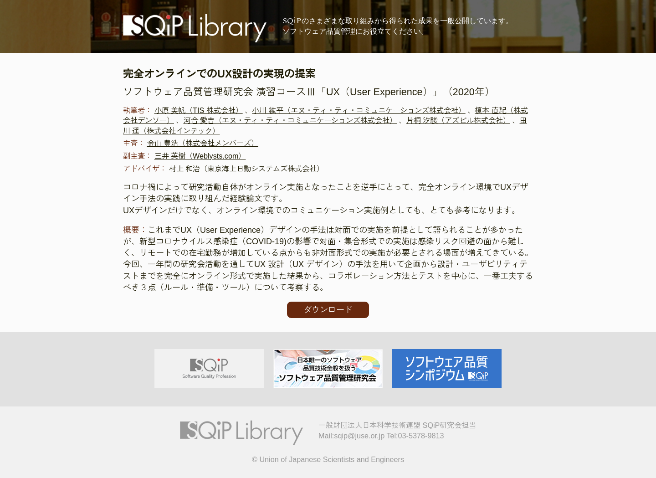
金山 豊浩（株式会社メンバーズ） (203, 143)
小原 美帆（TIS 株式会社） (198, 110)
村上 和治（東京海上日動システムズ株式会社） (246, 168)
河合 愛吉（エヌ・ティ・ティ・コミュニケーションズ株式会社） (290, 120)
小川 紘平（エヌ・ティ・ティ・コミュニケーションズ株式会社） (359, 110)
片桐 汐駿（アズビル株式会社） (458, 120)
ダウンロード (328, 309)
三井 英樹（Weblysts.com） (200, 156)
